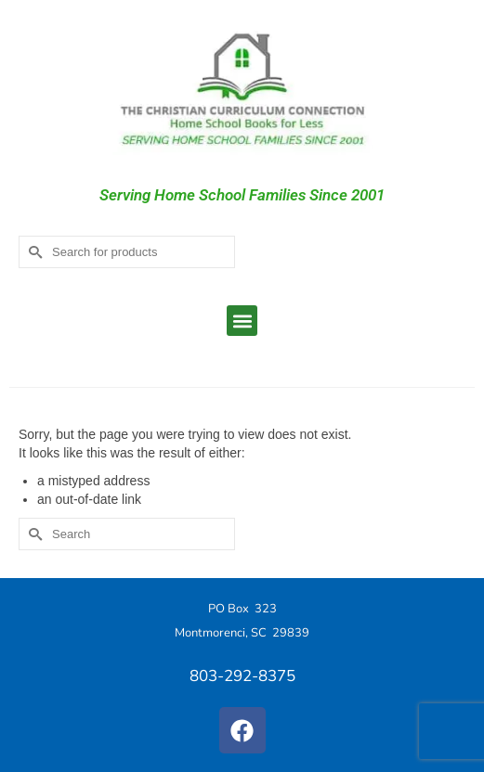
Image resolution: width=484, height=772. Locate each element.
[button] (242, 320)
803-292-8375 (242, 676)
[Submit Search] (32, 252)
